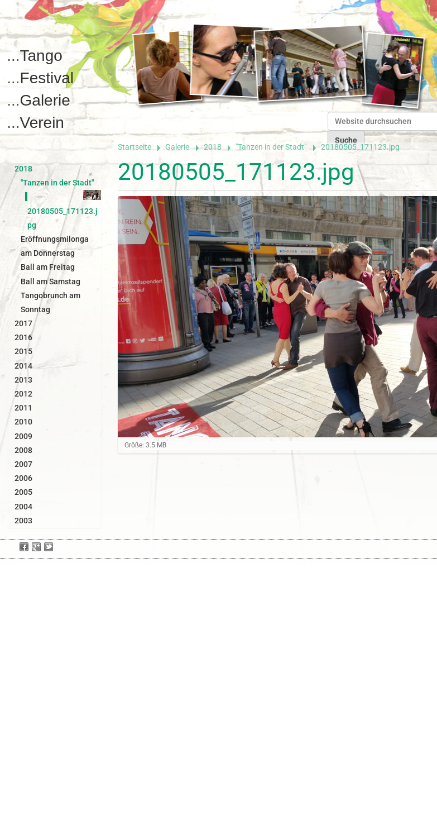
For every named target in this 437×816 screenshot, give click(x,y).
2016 (23, 337)
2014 (23, 365)
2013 (23, 379)
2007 (23, 464)
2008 (23, 450)
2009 (23, 436)
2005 (23, 492)
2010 (23, 421)
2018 (213, 146)
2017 (23, 323)
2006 (23, 478)
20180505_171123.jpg (62, 210)
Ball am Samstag (50, 281)
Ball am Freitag (48, 267)
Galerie (45, 100)
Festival (47, 78)
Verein (42, 122)
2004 (23, 506)
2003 (23, 520)
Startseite (134, 146)
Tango (41, 55)
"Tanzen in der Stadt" (271, 146)
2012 (23, 393)
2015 (23, 351)
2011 (23, 407)
